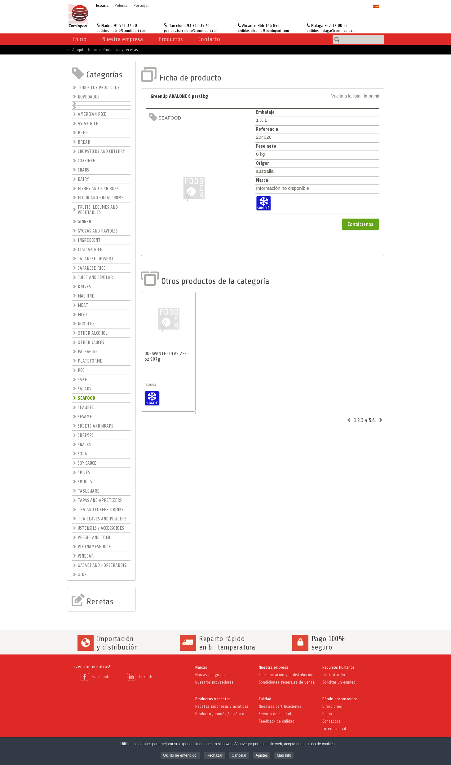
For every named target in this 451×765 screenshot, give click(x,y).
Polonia (121, 5)
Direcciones (332, 706)
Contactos (331, 721)
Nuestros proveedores (214, 682)
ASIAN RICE (88, 123)
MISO (82, 314)
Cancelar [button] (239, 756)
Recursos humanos (338, 667)
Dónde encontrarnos (340, 699)
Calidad (265, 699)
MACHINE (86, 296)
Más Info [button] (284, 756)
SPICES (84, 472)
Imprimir (371, 95)
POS (81, 370)
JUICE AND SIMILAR (95, 277)
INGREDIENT (89, 240)
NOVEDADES (88, 97)
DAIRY (83, 179)
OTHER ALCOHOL (93, 333)
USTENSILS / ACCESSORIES (101, 528)
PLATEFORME (90, 361)
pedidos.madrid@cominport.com (122, 30)
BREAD (84, 142)
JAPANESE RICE (92, 268)
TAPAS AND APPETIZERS (100, 500)
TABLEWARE (88, 491)
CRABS (83, 170)
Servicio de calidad (275, 713)
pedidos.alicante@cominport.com (263, 30)
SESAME (85, 416)
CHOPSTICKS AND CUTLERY (101, 151)
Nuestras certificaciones (280, 706)
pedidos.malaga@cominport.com (332, 30)
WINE (82, 574)
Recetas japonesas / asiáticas (222, 706)
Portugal (141, 5)
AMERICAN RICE (92, 114)
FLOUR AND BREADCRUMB (101, 198)
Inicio (79, 39)
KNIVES (84, 286)
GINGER (84, 221)
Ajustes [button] (262, 756)
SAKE (82, 379)
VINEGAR (86, 556)
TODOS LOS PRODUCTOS (98, 87)
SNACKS (84, 444)
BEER (83, 133)
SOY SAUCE (87, 463)
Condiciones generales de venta (287, 682)
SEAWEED (86, 407)
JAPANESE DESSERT (95, 259)
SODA (82, 454)
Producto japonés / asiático (219, 713)
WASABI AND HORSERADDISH (103, 565)
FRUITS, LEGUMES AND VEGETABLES (98, 210)
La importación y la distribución (286, 674)
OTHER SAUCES (91, 342)
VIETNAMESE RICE (94, 547)
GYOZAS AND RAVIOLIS (97, 231)
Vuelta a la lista (345, 95)
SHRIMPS (86, 435)
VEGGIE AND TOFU (94, 537)
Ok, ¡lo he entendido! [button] (180, 756)
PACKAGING (88, 351)
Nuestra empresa (273, 667)
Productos (170, 39)
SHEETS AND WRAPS (95, 426)
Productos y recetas (213, 699)
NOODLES (86, 324)
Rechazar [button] (214, 756)
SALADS (84, 389)
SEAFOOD (86, 398)
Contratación (333, 674)
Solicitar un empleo (339, 682)
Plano (327, 713)
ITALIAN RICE (90, 249)
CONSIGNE (86, 160)
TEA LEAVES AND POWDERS (102, 519)
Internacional (334, 728)
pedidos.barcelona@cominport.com (191, 30)
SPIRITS (85, 482)
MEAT (83, 305)
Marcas (201, 667)
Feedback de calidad (276, 721)
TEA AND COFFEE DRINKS (100, 509)
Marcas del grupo (210, 674)
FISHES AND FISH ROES (98, 188)
